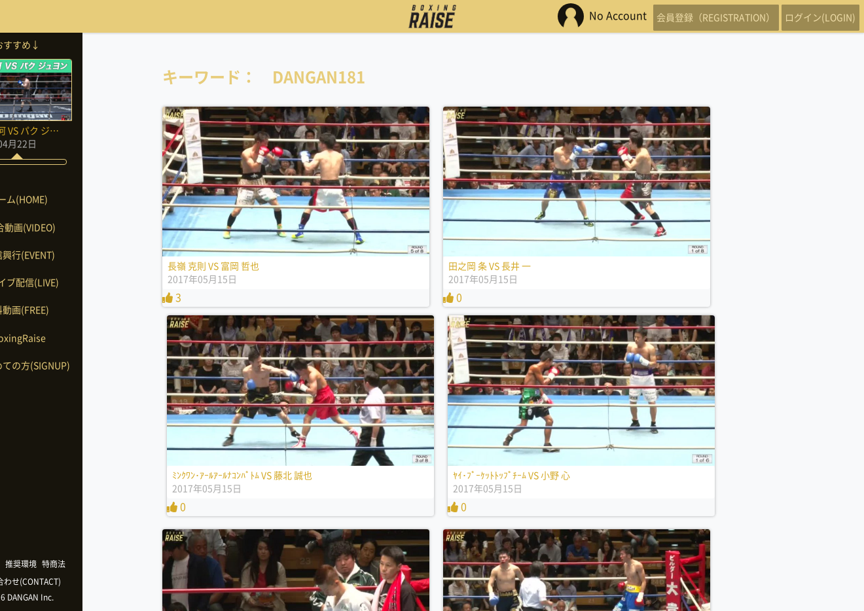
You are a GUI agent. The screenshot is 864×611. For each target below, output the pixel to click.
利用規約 (32, 564)
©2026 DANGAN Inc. (65, 597)
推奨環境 (69, 564)
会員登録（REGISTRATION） (689, 16)
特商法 (102, 564)
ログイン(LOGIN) (811, 16)
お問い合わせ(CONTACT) (66, 581)
